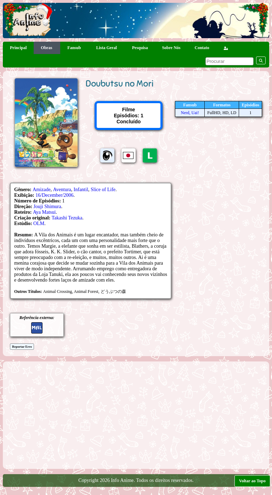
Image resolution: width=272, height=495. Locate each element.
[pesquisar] (229, 61)
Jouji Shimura (47, 206)
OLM (38, 223)
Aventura (62, 189)
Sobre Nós (171, 47)
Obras (47, 47)
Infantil (81, 189)
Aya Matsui (44, 212)
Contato (202, 47)
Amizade (42, 189)
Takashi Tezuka (67, 217)
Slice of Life (103, 189)
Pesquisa (140, 47)
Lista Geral (107, 47)
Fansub (74, 47)
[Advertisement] (139, 414)
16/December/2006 (54, 195)
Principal (18, 47)
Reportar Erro (22, 346)
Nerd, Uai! (190, 112)
